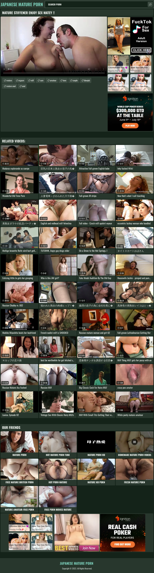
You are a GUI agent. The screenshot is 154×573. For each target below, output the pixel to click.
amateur (53, 80)
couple (75, 80)
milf (32, 80)
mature (9, 80)
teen (64, 80)
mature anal (11, 86)
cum (41, 80)
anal (23, 86)
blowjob (87, 80)
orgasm (21, 80)
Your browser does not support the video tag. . (54, 46)
